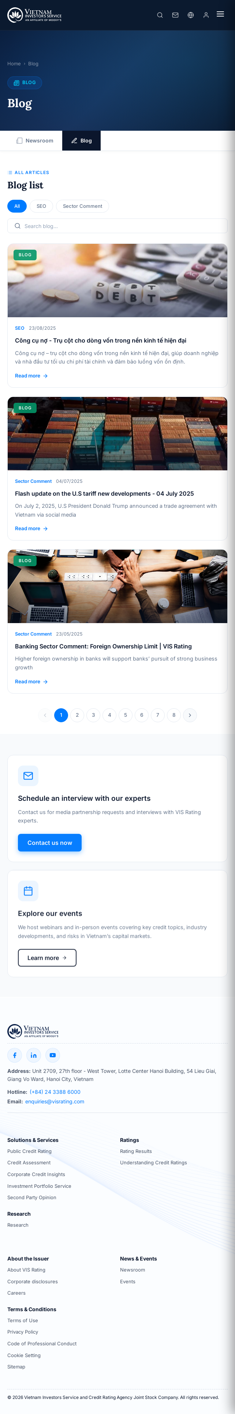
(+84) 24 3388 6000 (55, 1092)
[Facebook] (14, 1055)
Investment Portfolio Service (39, 1186)
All (17, 206)
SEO (41, 206)
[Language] (191, 15)
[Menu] (220, 15)
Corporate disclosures (32, 1281)
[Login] (206, 15)
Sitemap (16, 1367)
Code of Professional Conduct (42, 1343)
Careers (16, 1293)
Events (127, 1281)
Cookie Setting (24, 1355)
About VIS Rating (26, 1270)
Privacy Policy (22, 1332)
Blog (81, 141)
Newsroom (34, 141)
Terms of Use (22, 1320)
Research (18, 1225)
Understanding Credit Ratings (153, 1163)
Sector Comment (82, 206)
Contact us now (49, 846)
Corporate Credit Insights (36, 1174)
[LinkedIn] (33, 1055)
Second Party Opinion (31, 1197)
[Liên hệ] (175, 15)
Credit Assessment (29, 1163)
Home (14, 64)
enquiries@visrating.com (54, 1102)
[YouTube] (52, 1055)
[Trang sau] (190, 716)
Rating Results (136, 1151)
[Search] (160, 15)
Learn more (47, 965)
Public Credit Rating (29, 1151)
